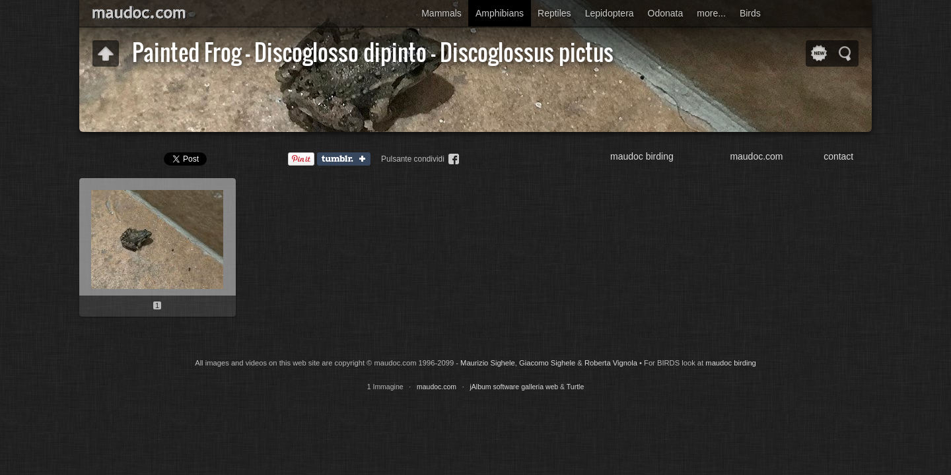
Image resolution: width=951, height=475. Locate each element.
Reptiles (554, 13)
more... (711, 13)
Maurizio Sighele (487, 363)
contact (838, 156)
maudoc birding (642, 156)
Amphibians (500, 13)
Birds (750, 13)
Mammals (441, 13)
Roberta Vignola (610, 363)
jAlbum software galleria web (514, 387)
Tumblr (346, 159)
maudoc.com (756, 156)
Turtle (575, 387)
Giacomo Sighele (547, 363)
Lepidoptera (609, 13)
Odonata (666, 13)
